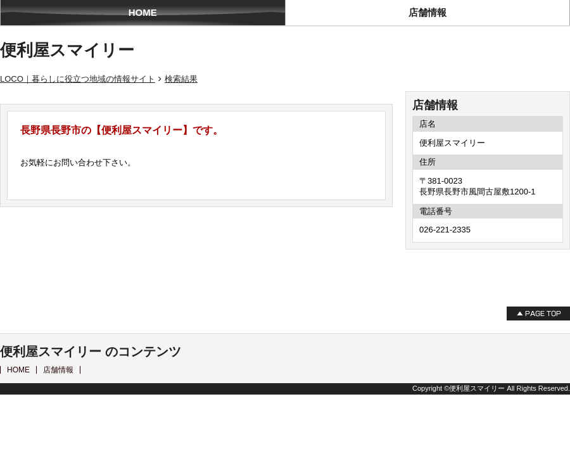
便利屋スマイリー (67, 50)
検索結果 (181, 79)
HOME (143, 12)
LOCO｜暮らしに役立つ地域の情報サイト (77, 79)
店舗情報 (427, 12)
